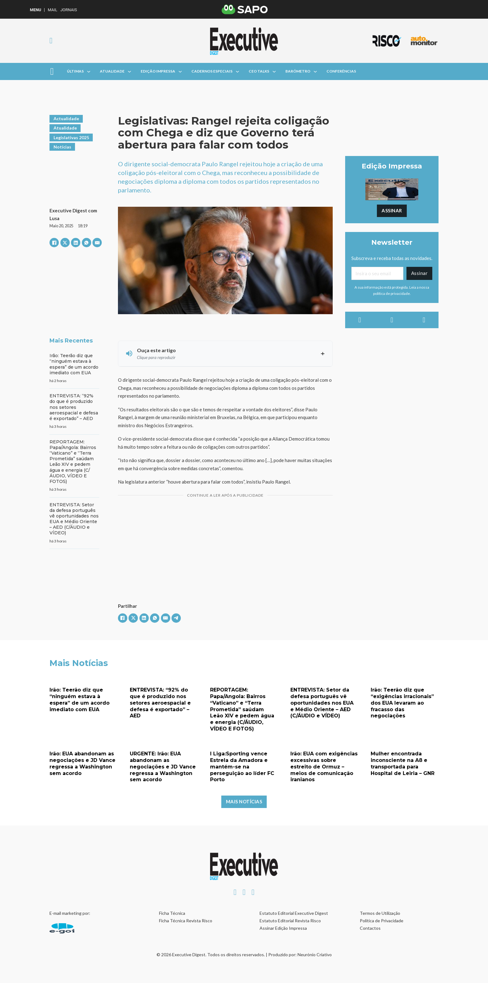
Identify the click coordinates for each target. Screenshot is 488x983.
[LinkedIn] (75, 242)
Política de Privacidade (381, 920)
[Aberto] (52, 71)
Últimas (75, 71)
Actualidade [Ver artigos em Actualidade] (66, 118)
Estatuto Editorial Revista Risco (290, 920)
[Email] (377, 273)
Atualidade (112, 71)
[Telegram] (176, 618)
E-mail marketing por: (69, 913)
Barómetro (297, 71)
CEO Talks (259, 71)
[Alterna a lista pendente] (89, 71)
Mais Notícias (244, 801)
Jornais (68, 10)
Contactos (370, 928)
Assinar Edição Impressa (283, 928)
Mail (52, 10)
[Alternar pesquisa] (51, 41)
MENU (35, 10)
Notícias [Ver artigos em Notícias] (62, 146)
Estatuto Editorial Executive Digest (294, 913)
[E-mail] (97, 242)
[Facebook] (54, 242)
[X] (65, 242)
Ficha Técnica (172, 913)
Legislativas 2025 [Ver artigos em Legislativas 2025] (71, 137)
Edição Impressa (158, 71)
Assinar (392, 210)
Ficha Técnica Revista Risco (185, 920)
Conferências (341, 71)
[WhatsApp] (86, 242)
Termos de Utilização (380, 913)
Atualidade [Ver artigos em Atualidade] (65, 127)
